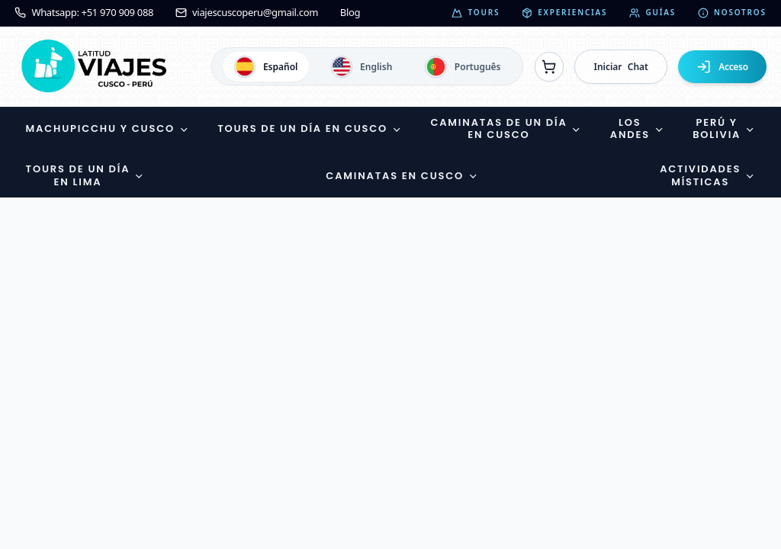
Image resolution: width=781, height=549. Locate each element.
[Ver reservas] (549, 66)
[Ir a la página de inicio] (97, 66)
